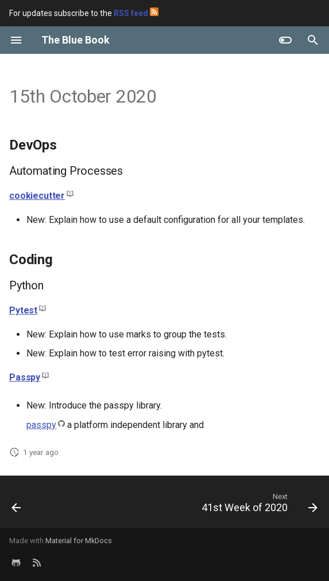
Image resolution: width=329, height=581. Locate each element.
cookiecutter (37, 195)
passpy (41, 424)
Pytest (23, 310)
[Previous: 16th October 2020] (17, 505)
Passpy (24, 377)
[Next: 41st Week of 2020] (257, 505)
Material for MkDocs (78, 540)
